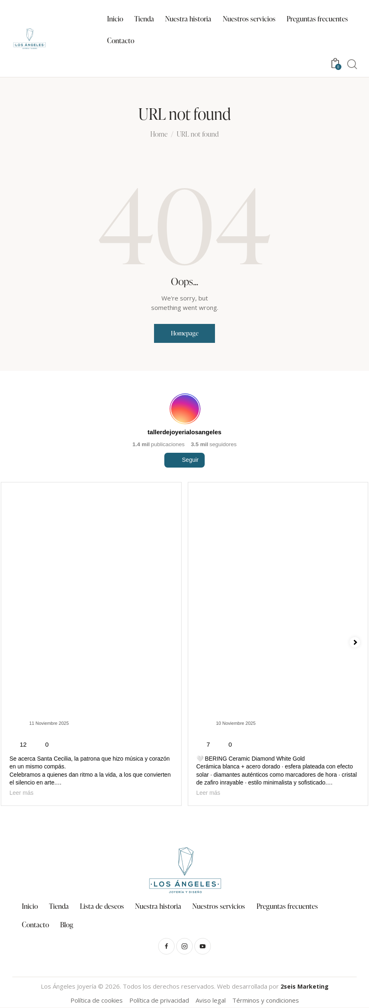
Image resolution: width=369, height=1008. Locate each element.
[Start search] (352, 64)
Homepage (185, 333)
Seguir (184, 474)
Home (159, 134)
